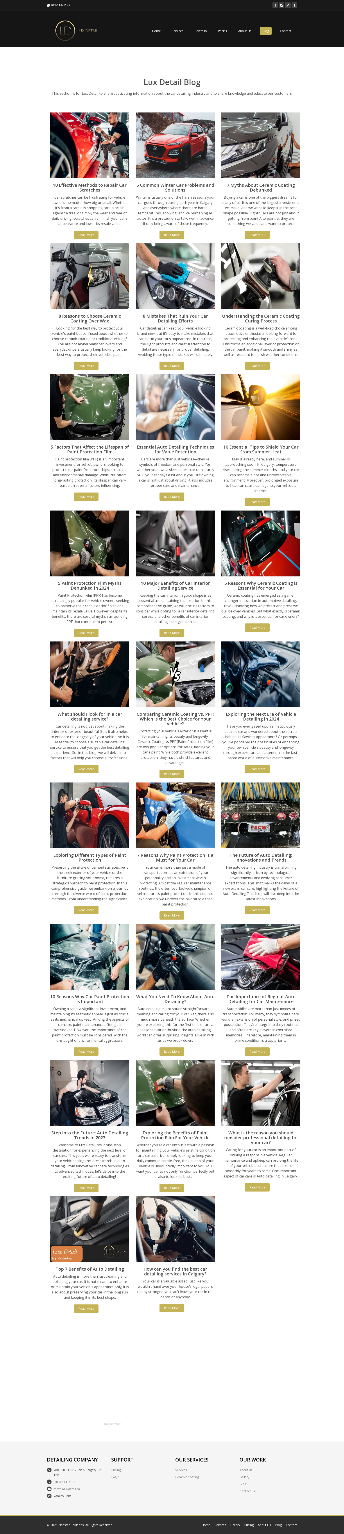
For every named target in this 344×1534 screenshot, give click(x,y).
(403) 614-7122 (64, 1482)
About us (246, 1470)
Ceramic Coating (187, 1477)
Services (177, 31)
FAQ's (115, 1477)
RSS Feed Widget (112, 1423)
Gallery (244, 1477)
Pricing (222, 31)
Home (156, 31)
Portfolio (200, 31)
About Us (244, 31)
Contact (285, 31)
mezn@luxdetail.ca (67, 1489)
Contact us (247, 1491)
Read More (86, 235)
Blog (265, 31)
